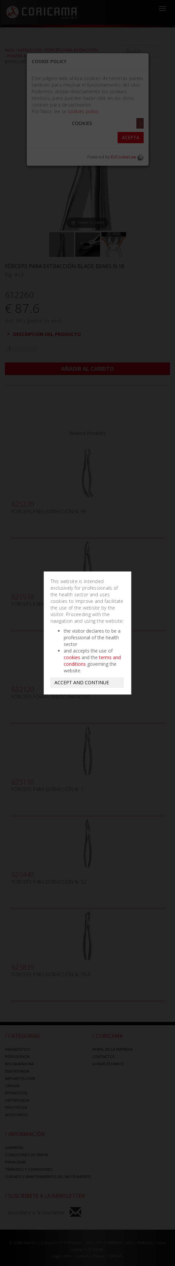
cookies (72, 657)
